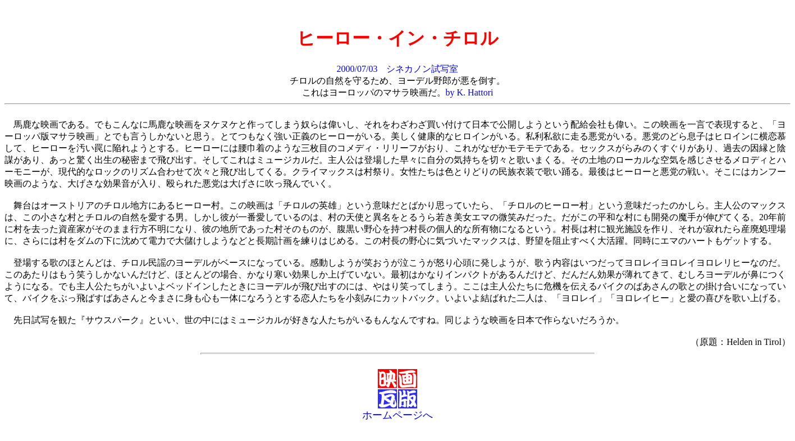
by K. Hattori (470, 92)
